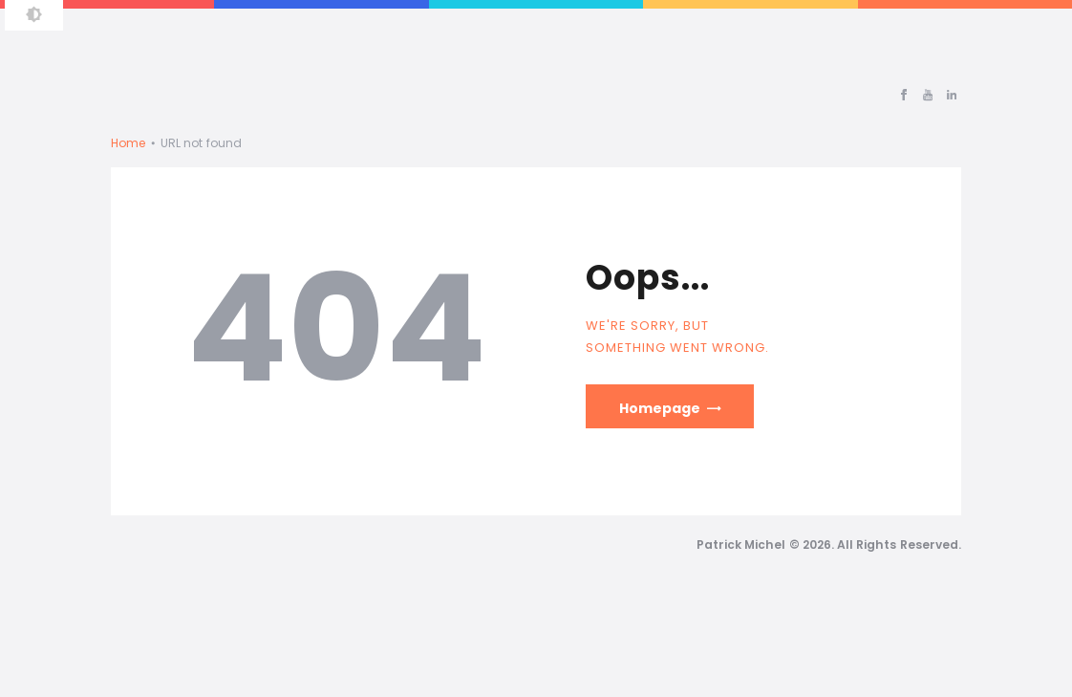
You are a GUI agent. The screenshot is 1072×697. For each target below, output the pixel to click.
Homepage (659, 408)
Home (128, 143)
